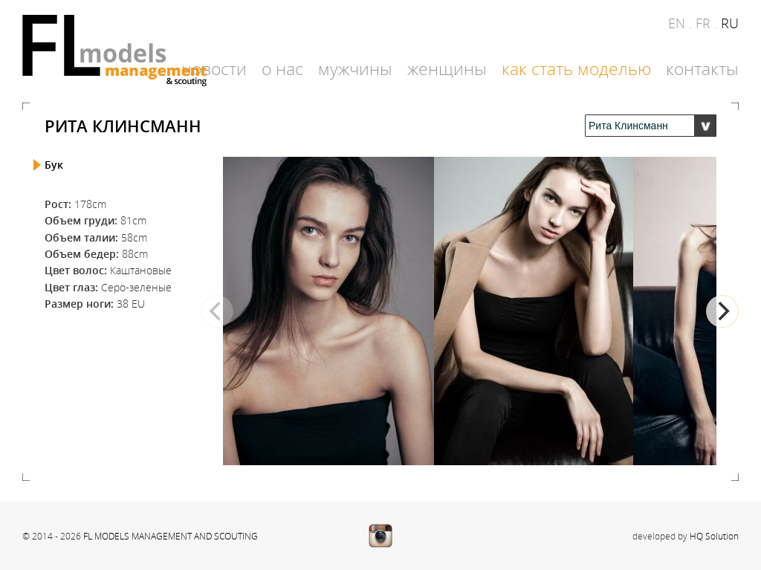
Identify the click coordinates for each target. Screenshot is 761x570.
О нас (282, 69)
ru (730, 23)
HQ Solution (714, 536)
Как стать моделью (576, 69)
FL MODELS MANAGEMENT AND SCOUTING (170, 536)
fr (703, 23)
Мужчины (355, 69)
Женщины (447, 69)
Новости (214, 69)
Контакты (702, 69)
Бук (54, 165)
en (676, 23)
